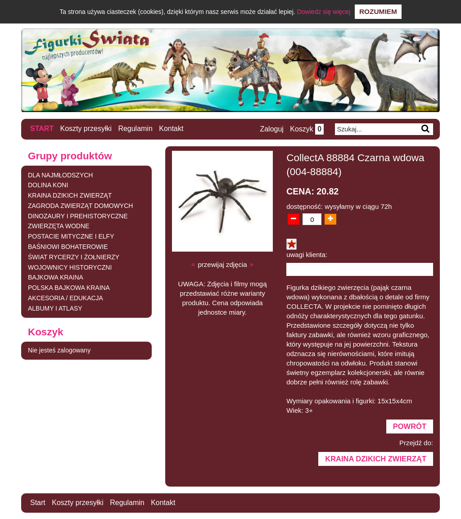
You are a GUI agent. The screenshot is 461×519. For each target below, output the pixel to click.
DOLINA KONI (48, 184)
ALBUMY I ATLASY (55, 307)
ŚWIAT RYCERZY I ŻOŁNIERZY (74, 256)
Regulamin (135, 128)
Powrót (409, 426)
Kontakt (171, 128)
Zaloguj (271, 129)
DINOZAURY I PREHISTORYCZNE (78, 215)
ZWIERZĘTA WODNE (59, 226)
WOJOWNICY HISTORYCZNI (70, 267)
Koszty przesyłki (86, 128)
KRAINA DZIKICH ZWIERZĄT (70, 195)
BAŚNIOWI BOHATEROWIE (68, 246)
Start (42, 128)
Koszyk (307, 129)
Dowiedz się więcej (323, 11)
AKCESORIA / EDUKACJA (65, 297)
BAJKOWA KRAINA (55, 277)
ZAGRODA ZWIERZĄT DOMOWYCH (80, 205)
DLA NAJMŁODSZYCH (60, 174)
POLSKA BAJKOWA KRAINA (69, 287)
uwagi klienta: (306, 254)
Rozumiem (378, 11)
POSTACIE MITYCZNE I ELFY (71, 235)
